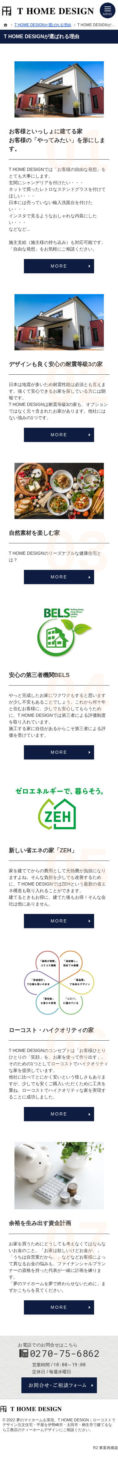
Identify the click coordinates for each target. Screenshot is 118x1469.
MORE (59, 266)
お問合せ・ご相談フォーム (59, 1385)
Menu (107, 10)
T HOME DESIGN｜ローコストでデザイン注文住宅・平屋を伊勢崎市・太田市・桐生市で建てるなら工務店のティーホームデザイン (59, 1425)
